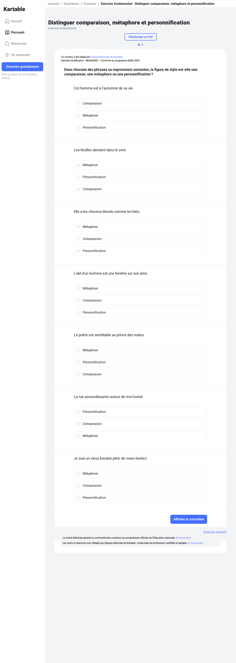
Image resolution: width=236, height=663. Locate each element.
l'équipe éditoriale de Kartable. (107, 57)
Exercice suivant (215, 532)
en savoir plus (183, 537)
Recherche (16, 43)
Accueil (13, 21)
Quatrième (71, 4)
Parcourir (15, 32)
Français (90, 4)
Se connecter (17, 55)
